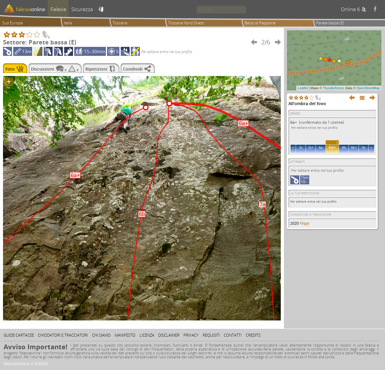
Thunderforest (333, 88)
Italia (68, 23)
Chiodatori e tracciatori (63, 335)
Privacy (191, 335)
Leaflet (303, 88)
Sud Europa (12, 23)
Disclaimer (169, 335)
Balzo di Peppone (260, 23)
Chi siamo (101, 335)
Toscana (119, 23)
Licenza (147, 335)
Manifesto (125, 335)
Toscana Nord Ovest (186, 23)
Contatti (233, 335)
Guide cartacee (19, 335)
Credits (253, 335)
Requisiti (211, 335)
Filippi (304, 223)
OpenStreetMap (368, 88)
